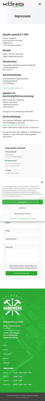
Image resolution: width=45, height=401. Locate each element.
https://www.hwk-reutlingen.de (13, 88)
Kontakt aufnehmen (21, 273)
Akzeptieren (22, 202)
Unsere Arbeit (7, 354)
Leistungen (6, 363)
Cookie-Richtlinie (13, 218)
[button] (42, 182)
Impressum (33, 218)
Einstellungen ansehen (22, 214)
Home (5, 345)
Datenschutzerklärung (23, 218)
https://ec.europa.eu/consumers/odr (15, 125)
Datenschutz (26, 397)
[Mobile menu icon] (39, 4)
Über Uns (6, 358)
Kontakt (5, 350)
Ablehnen (22, 208)
